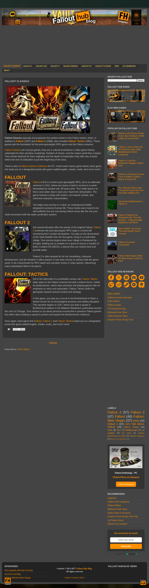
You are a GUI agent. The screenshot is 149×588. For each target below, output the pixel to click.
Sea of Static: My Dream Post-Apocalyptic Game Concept (129, 231)
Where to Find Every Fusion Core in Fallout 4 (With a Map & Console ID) (131, 176)
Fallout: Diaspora (137, 436)
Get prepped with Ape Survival (19, 570)
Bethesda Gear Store (117, 312)
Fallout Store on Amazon (119, 513)
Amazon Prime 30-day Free (120, 319)
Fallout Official (114, 505)
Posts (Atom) (23, 349)
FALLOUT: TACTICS (26, 274)
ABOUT (7, 70)
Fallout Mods (114, 301)
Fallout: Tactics (76, 141)
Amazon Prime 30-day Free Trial (123, 516)
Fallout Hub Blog (84, 568)
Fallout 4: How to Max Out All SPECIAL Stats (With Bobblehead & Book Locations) (130, 151)
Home (53, 342)
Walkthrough (131, 430)
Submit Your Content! (117, 524)
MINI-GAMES (114, 294)
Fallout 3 (137, 412)
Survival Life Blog (13, 574)
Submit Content (71, 577)
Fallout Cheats (114, 305)
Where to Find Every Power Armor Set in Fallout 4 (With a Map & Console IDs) (131, 135)
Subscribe (126, 546)
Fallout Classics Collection (33, 166)
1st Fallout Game (115, 520)
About (81, 577)
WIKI (117, 66)
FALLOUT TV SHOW (103, 66)
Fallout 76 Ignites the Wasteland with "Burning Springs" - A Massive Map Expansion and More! (130, 219)
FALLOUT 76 (86, 66)
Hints (110, 430)
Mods (136, 420)
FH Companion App (117, 308)
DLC (119, 430)
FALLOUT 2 (17, 222)
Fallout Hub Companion (119, 502)
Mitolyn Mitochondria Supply (18, 577)
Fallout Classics (13, 150)
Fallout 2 (40, 141)
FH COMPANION (129, 66)
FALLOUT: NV (41, 66)
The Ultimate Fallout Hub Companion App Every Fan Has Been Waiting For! (130, 190)
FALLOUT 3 (27, 66)
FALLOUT (15, 177)
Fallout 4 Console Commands (126, 243)
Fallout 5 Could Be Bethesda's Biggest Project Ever (130, 163)
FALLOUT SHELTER (70, 66)
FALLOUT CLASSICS (12, 66)
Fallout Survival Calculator (120, 297)
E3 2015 (126, 433)
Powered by (126, 554)
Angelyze (112, 498)
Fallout (19, 141)
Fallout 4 (114, 412)
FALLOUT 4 (55, 66)
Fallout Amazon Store (118, 316)
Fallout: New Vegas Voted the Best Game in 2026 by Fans (130, 258)
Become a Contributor (118, 439)
